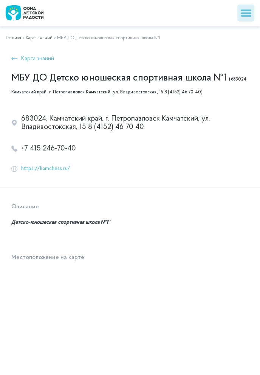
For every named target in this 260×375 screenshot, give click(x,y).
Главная (13, 38)
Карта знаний (39, 38)
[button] (245, 13)
